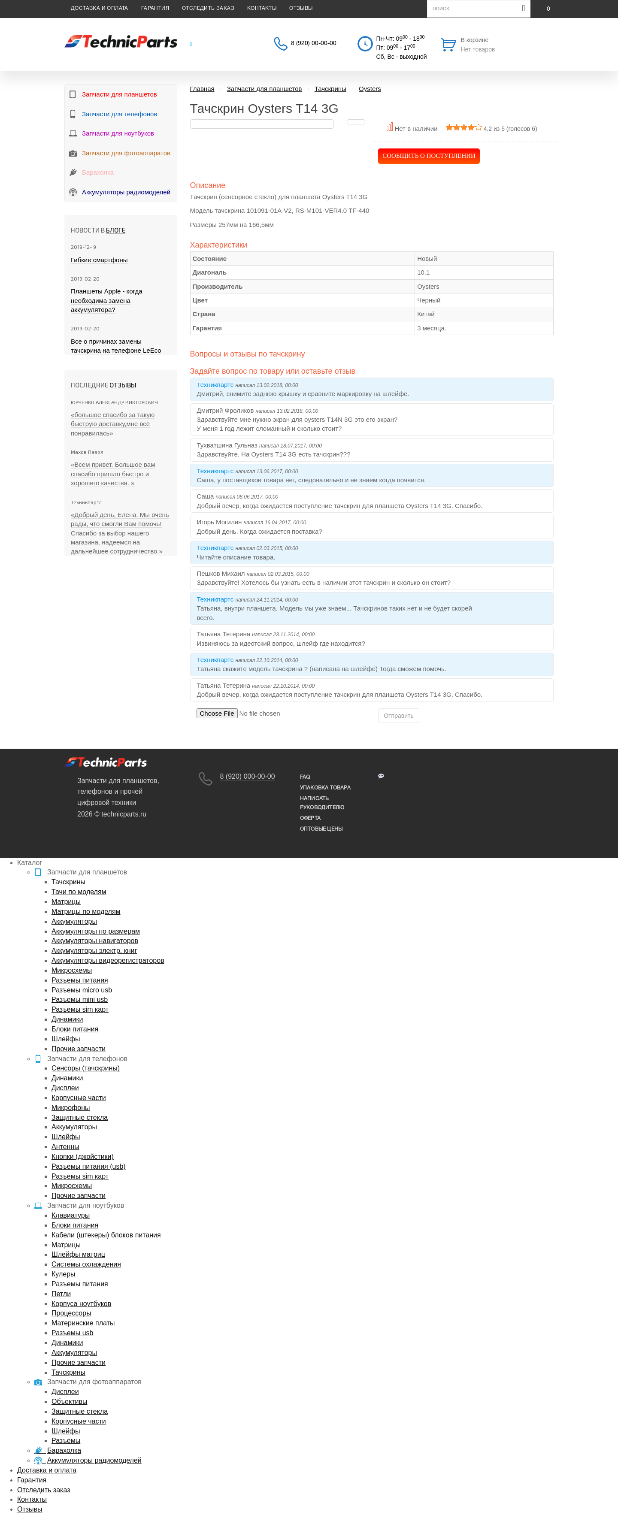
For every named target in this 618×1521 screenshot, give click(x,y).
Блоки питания (75, 1029)
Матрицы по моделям (86, 911)
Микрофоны (71, 1107)
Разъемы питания (80, 980)
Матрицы (66, 901)
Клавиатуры (71, 1215)
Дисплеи (65, 1088)
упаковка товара (325, 788)
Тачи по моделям (79, 891)
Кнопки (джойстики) (83, 1156)
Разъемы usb (72, 1333)
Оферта (310, 818)
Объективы (69, 1401)
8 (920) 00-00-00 (313, 43)
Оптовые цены (321, 829)
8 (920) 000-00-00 (247, 776)
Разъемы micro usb (82, 990)
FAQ (305, 777)
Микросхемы (72, 970)
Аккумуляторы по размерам (96, 931)
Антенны (65, 1146)
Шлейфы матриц (78, 1254)
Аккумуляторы (74, 921)
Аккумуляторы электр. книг (94, 950)
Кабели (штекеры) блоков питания (106, 1235)
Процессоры (71, 1313)
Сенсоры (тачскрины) (86, 1068)
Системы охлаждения (86, 1264)
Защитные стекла (80, 1117)
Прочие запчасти (79, 1048)
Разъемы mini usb (80, 999)
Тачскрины (68, 882)
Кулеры (64, 1274)
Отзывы (300, 8)
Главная (202, 88)
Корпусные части (79, 1097)
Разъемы (66, 1440)
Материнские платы (83, 1323)
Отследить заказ (208, 8)
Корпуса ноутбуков (81, 1303)
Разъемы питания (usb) (89, 1166)
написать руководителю (322, 803)
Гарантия (155, 8)
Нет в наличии (415, 128)
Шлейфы (66, 1039)
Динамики (67, 1019)
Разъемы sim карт (80, 1009)
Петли (61, 1293)
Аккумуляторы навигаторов (95, 940)
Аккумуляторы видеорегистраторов (108, 960)
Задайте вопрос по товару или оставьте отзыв (273, 371)
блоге (115, 230)
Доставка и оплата (99, 8)
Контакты (261, 8)
